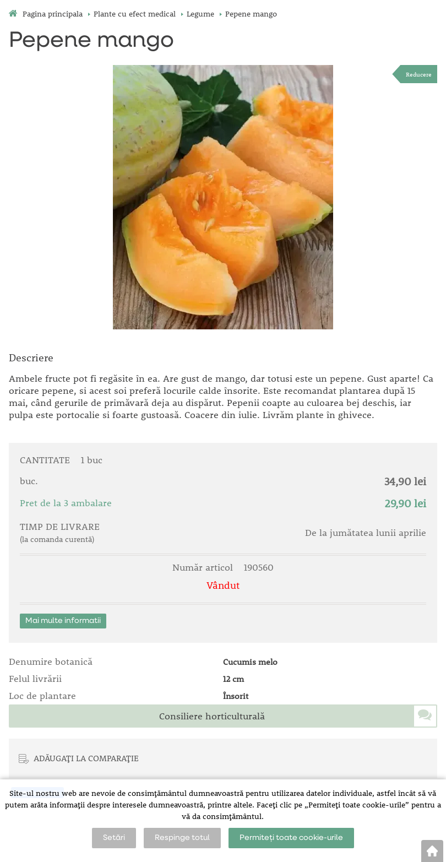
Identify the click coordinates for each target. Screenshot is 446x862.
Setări (114, 838)
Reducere (419, 74)
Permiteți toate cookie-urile (291, 838)
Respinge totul (182, 838)
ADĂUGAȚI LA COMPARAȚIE (86, 757)
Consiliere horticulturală (212, 716)
